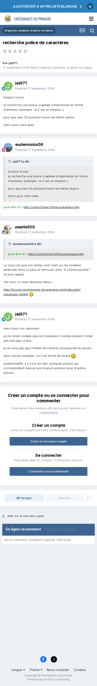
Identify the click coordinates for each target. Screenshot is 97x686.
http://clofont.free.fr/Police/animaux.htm (51, 207)
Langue (18, 670)
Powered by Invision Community (48, 679)
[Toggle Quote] (10, 161)
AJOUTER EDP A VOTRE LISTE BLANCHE (45, 6)
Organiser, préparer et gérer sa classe (65, 67)
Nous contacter (58, 670)
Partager (24, 498)
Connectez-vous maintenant (49, 471)
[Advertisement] (48, 601)
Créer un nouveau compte (48, 441)
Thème (35, 670)
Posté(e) (35, 88)
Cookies (80, 670)
